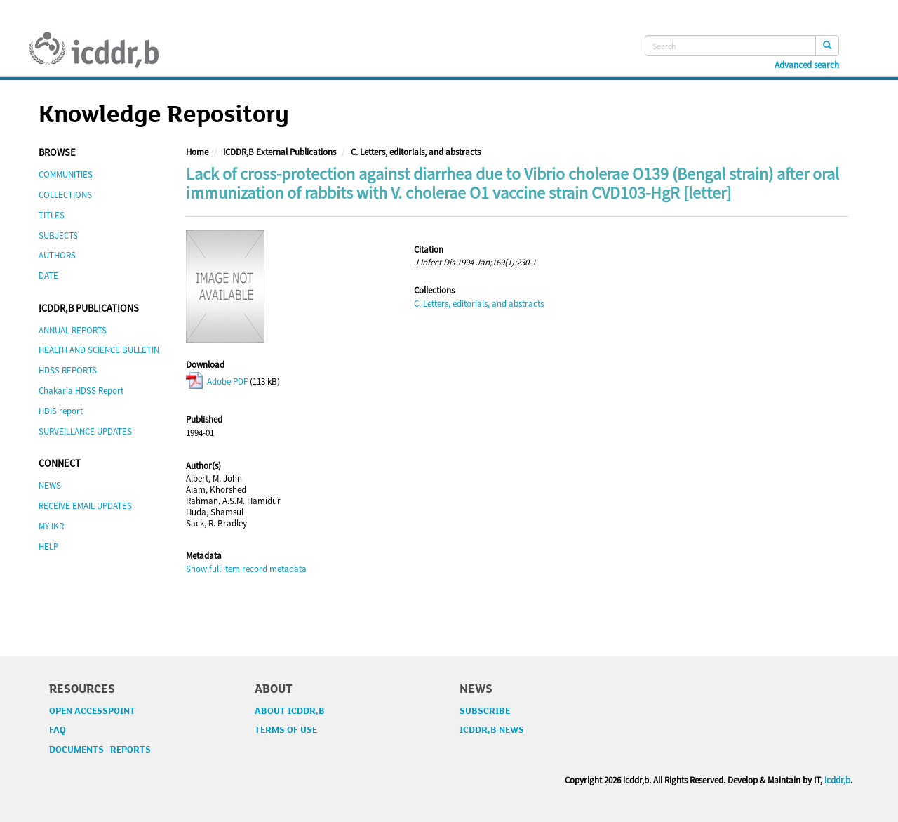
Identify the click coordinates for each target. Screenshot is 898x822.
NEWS (50, 485)
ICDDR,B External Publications (279, 152)
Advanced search (807, 65)
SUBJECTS (58, 235)
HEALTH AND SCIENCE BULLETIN (99, 350)
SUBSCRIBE (485, 711)
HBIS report (61, 411)
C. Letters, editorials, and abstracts (416, 152)
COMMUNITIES (66, 174)
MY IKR (51, 526)
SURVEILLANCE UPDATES (85, 431)
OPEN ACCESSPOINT (92, 711)
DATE (48, 275)
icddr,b (837, 780)
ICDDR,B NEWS (492, 730)
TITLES (52, 215)
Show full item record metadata (246, 569)
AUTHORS (57, 255)
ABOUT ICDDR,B (290, 711)
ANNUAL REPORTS (73, 330)
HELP (48, 546)
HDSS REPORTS (68, 370)
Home (197, 152)
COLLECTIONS (65, 195)
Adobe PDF (217, 381)
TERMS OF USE (286, 730)
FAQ (57, 730)
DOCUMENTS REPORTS (100, 749)
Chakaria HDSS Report (81, 391)
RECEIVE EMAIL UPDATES (85, 506)
